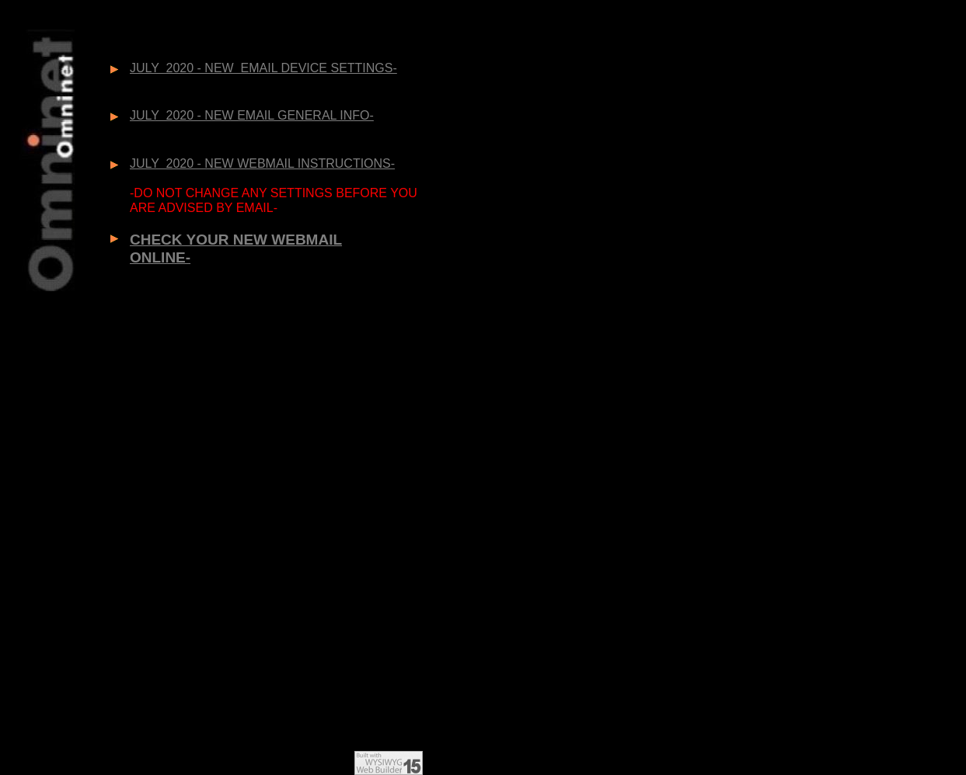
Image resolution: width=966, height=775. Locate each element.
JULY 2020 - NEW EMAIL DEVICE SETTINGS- (263, 68)
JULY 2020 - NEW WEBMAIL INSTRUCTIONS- (262, 163)
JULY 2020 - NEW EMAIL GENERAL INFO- (252, 115)
